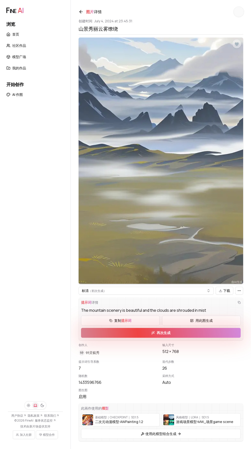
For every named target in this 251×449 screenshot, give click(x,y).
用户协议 (18, 415)
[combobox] (146, 291)
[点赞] (236, 44)
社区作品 (16, 45)
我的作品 (16, 68)
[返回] (81, 12)
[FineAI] (15, 10)
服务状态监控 (45, 420)
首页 (12, 34)
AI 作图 (14, 94)
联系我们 (51, 415)
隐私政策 (35, 415)
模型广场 (16, 56)
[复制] (239, 302)
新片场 (33, 426)
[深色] (42, 405)
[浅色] (28, 405)
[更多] (239, 291)
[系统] (35, 405)
